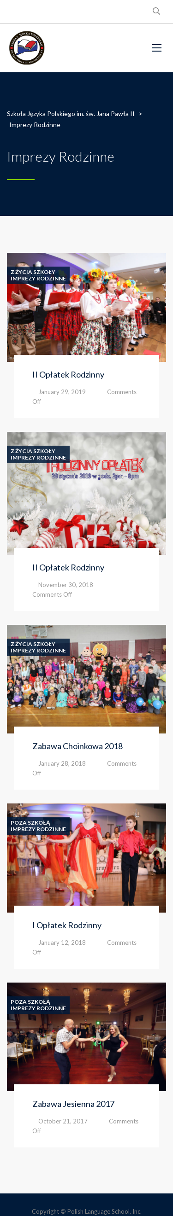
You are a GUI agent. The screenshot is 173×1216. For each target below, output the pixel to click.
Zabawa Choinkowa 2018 (77, 746)
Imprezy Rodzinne (38, 278)
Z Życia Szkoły (33, 272)
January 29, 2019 (62, 392)
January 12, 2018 (62, 942)
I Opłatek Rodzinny (66, 925)
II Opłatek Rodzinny (68, 374)
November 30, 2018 (65, 584)
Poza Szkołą (30, 823)
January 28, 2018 (62, 763)
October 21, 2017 (63, 1121)
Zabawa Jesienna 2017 (73, 1104)
